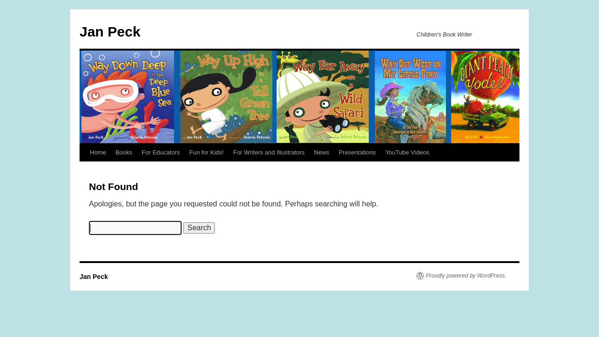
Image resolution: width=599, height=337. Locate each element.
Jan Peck (110, 31)
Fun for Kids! (206, 152)
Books (124, 152)
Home (98, 152)
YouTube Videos (407, 152)
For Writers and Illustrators (269, 152)
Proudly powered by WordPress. (466, 275)
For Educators (161, 152)
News (321, 152)
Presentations (357, 152)
